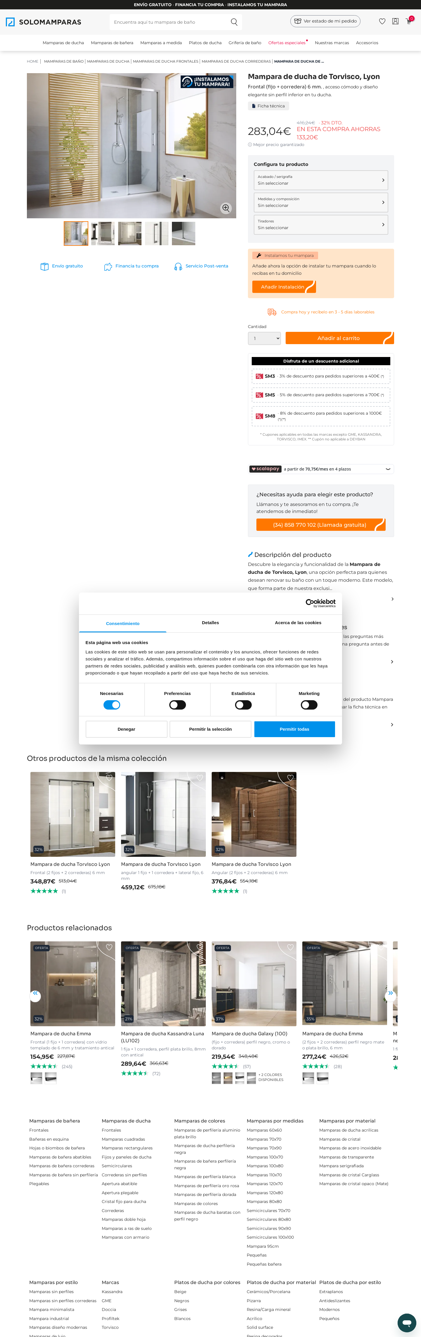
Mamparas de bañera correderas (61, 1165)
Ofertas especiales (287, 42)
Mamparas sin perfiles (51, 1291)
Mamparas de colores (196, 1203)
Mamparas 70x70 (264, 1139)
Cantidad (257, 326)
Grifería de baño (245, 42)
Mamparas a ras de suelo (127, 1228)
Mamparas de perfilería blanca (205, 1176)
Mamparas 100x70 (265, 1157)
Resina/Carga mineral (269, 1309)
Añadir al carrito (339, 338)
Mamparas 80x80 (264, 1201)
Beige (180, 1291)
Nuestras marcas (332, 42)
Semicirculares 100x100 (270, 1237)
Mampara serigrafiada (341, 1165)
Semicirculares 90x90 (269, 1228)
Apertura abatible (119, 1183)
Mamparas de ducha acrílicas (348, 1130)
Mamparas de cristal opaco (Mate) (354, 1183)
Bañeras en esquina (49, 1139)
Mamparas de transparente (346, 1157)
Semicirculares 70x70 (268, 1210)
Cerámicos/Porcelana (268, 1291)
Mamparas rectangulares (127, 1148)
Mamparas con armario (125, 1237)
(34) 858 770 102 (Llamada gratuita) (319, 525)
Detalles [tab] (210, 622)
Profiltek (110, 1318)
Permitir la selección (210, 729)
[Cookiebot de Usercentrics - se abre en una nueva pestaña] (310, 603)
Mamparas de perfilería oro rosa (206, 1185)
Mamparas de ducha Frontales (165, 61)
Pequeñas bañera (264, 1264)
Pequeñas (257, 1255)
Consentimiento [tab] (123, 623)
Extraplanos (331, 1291)
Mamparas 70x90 (264, 1148)
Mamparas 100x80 (265, 1165)
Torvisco (110, 1327)
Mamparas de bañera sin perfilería (63, 1175)
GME (106, 1300)
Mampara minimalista (51, 1309)
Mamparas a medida (161, 42)
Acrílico (254, 1318)
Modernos (329, 1309)
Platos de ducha (205, 42)
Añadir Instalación (282, 287)
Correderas (113, 1210)
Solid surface (260, 1327)
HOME (32, 61)
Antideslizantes (334, 1300)
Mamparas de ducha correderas (236, 61)
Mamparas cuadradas (123, 1139)
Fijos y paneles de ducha (126, 1157)
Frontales (39, 1130)
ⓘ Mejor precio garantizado (276, 144)
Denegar (126, 729)
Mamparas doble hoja (124, 1219)
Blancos (182, 1318)
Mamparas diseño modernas (58, 1327)
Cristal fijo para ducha (124, 1201)
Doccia (109, 1309)
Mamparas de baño (64, 61)
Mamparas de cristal (339, 1139)
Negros (181, 1300)
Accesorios (367, 42)
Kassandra (112, 1291)
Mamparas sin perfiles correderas (62, 1300)
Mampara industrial (49, 1318)
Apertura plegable (120, 1192)
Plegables (39, 1183)
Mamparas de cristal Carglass (349, 1175)
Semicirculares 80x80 (269, 1219)
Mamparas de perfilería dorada (205, 1194)
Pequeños (329, 1318)
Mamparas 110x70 (264, 1175)
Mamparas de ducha (63, 42)
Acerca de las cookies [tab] (298, 622)
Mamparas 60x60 (264, 1130)
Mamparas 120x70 (265, 1183)
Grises (180, 1309)
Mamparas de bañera (112, 42)
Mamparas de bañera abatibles (60, 1157)
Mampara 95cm (263, 1246)
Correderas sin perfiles (124, 1175)
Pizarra (254, 1300)
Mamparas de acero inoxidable (350, 1148)
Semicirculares (117, 1165)
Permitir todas (294, 729)
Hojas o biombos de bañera (57, 1148)
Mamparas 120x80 (265, 1192)
